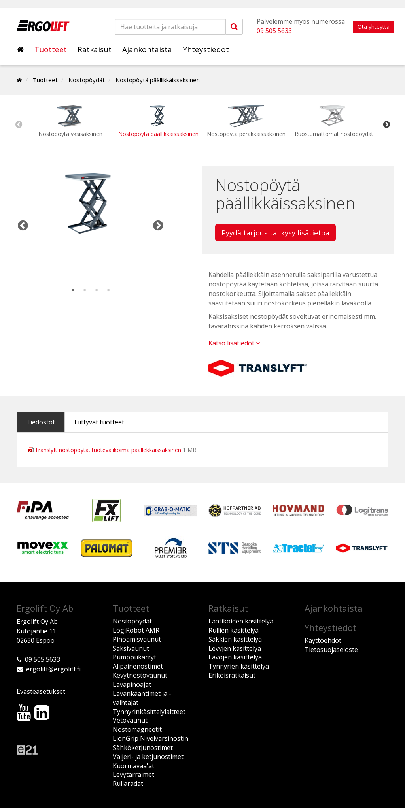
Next (386, 124)
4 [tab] (108, 290)
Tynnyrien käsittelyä (238, 666)
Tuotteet (50, 49)
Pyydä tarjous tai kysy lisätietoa (275, 232)
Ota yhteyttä (374, 26)
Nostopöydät (86, 80)
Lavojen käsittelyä (235, 657)
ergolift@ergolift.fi (53, 669)
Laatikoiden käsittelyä (240, 621)
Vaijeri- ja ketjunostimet (148, 756)
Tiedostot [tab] (40, 422)
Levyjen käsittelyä (234, 648)
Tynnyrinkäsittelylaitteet (149, 711)
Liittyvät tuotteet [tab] (99, 422)
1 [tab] (73, 290)
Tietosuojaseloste (331, 649)
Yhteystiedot (206, 49)
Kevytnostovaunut (140, 675)
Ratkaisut (95, 49)
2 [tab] (85, 290)
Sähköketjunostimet (143, 747)
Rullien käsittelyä (233, 630)
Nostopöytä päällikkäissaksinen (157, 80)
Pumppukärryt (134, 657)
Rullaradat (128, 783)
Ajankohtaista (147, 49)
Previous (18, 124)
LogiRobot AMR (136, 630)
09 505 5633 (274, 30)
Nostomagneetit (137, 729)
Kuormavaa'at (133, 765)
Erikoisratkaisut (231, 675)
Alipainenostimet (138, 666)
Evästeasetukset (41, 691)
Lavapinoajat (132, 684)
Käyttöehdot (323, 640)
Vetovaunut (130, 720)
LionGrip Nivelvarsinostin (150, 738)
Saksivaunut (131, 648)
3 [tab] (96, 290)
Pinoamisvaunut (137, 639)
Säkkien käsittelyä (235, 639)
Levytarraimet (133, 774)
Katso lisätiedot (234, 343)
